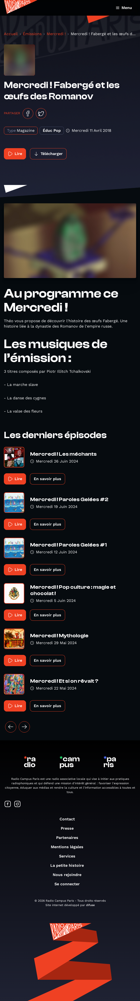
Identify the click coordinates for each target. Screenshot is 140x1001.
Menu (124, 7)
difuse (90, 905)
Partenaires (69, 837)
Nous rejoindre (69, 874)
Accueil (11, 33)
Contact (70, 819)
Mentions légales (69, 847)
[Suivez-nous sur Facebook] (8, 804)
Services (69, 856)
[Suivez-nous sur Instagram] (17, 804)
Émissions (32, 33)
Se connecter (69, 884)
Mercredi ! (56, 33)
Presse (70, 828)
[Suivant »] (24, 727)
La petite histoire (69, 865)
